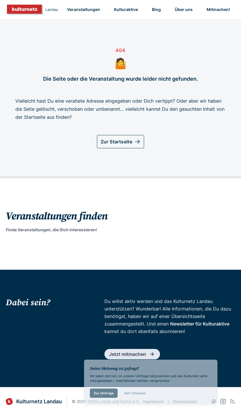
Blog (156, 9)
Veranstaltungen (83, 9)
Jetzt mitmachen (132, 354)
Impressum (153, 401)
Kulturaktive (126, 9)
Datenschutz (185, 401)
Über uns (184, 9)
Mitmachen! (218, 9)
